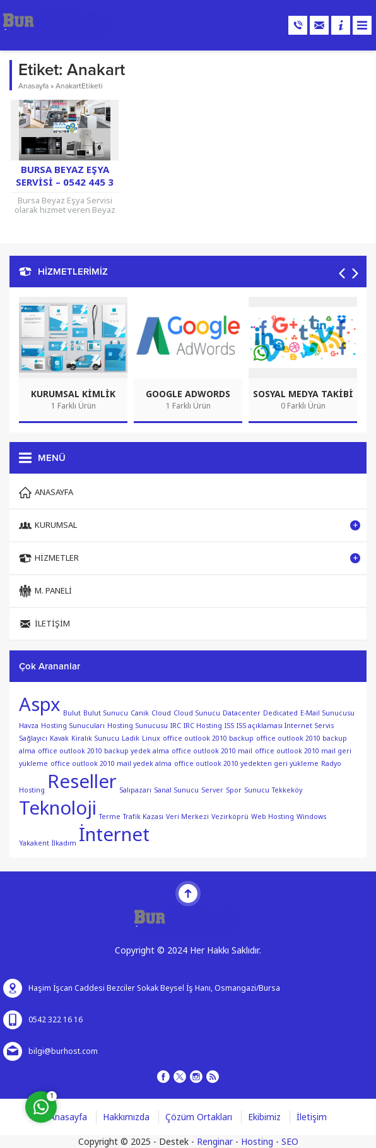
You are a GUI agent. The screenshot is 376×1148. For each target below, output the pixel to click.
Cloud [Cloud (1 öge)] (161, 713)
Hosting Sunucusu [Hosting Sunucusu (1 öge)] (137, 726)
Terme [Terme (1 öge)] (109, 817)
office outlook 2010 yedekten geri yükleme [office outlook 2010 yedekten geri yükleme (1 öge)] (246, 763)
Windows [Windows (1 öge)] (311, 817)
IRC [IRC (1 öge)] (175, 726)
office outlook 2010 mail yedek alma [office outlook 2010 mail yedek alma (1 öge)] (111, 763)
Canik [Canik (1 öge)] (140, 713)
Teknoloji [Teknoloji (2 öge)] (58, 808)
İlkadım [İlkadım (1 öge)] (64, 843)
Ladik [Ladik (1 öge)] (130, 738)
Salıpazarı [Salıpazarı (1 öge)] (135, 790)
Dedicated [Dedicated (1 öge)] (280, 713)
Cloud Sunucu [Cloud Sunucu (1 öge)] (196, 713)
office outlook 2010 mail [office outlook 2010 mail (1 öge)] (212, 751)
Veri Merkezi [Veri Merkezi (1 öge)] (187, 817)
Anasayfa (33, 85)
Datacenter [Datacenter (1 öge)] (242, 713)
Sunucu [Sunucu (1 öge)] (256, 790)
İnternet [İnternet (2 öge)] (114, 835)
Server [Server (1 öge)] (212, 790)
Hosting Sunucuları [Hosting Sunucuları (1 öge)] (73, 726)
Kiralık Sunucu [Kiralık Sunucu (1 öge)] (95, 738)
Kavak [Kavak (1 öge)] (59, 738)
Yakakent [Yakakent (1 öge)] (34, 843)
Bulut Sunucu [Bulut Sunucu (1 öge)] (105, 713)
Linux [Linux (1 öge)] (151, 738)
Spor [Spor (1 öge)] (234, 790)
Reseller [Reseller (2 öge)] (82, 781)
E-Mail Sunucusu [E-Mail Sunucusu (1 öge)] (327, 713)
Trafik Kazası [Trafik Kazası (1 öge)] (143, 817)
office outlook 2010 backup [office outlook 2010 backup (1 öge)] (208, 738)
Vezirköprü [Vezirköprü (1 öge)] (230, 817)
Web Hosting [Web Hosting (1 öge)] (272, 817)
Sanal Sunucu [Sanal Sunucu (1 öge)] (176, 790)
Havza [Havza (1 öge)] (28, 726)
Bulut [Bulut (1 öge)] (72, 713)
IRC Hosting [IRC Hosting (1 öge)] (203, 726)
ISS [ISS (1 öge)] (229, 726)
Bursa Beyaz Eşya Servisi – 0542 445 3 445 (65, 182)
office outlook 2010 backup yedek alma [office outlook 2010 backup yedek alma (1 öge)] (103, 751)
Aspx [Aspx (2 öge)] (40, 704)
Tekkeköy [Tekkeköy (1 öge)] (287, 790)
